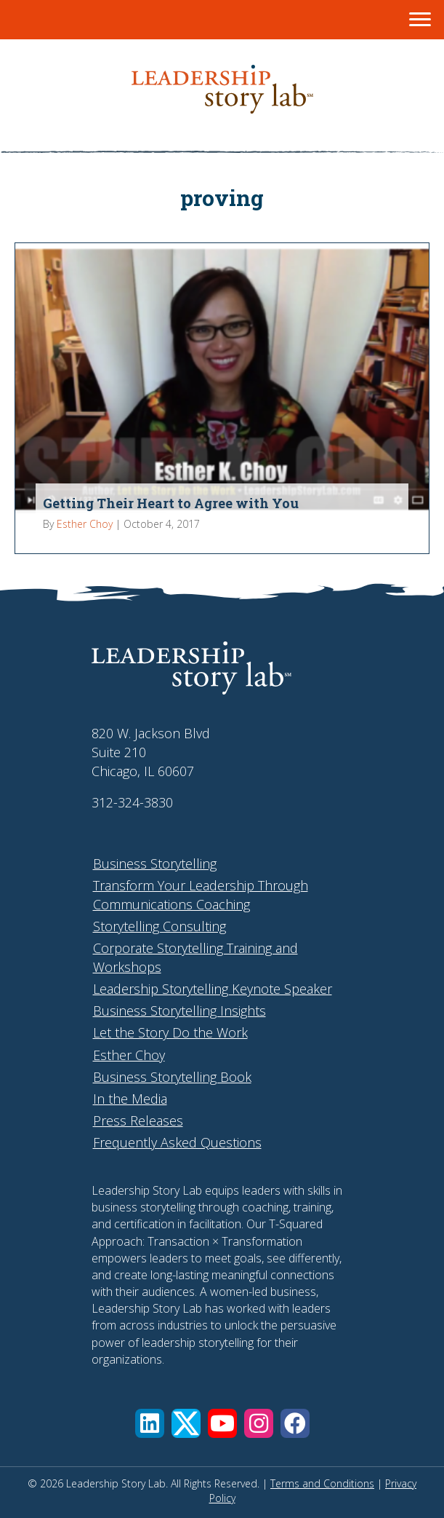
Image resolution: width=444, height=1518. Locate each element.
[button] (149, 1423)
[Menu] (420, 19)
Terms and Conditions (322, 1483)
